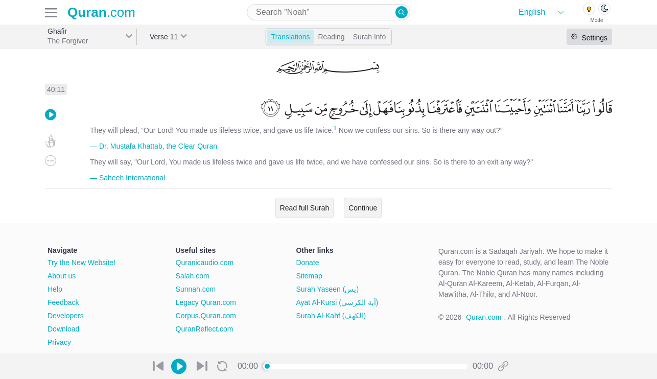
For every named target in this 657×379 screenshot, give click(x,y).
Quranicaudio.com (205, 262)
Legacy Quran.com (206, 302)
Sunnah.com (196, 289)
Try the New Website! (81, 262)
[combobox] (328, 12)
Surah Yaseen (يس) (327, 289)
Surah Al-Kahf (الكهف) (331, 316)
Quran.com (483, 317)
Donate (307, 262)
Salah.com (192, 276)
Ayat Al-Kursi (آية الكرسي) (337, 302)
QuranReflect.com (204, 329)
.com (101, 12)
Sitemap (309, 276)
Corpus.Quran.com (206, 316)
